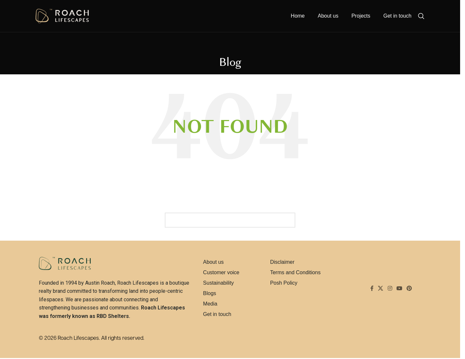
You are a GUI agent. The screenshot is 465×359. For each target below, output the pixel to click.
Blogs (209, 293)
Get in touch (217, 314)
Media (210, 304)
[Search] (421, 16)
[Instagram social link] (389, 289)
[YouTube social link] (399, 289)
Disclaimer (282, 262)
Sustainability (218, 283)
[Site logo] (62, 16)
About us (213, 262)
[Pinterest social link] (409, 289)
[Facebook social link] (372, 289)
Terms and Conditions (295, 272)
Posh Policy (284, 283)
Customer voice (221, 272)
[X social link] (380, 289)
